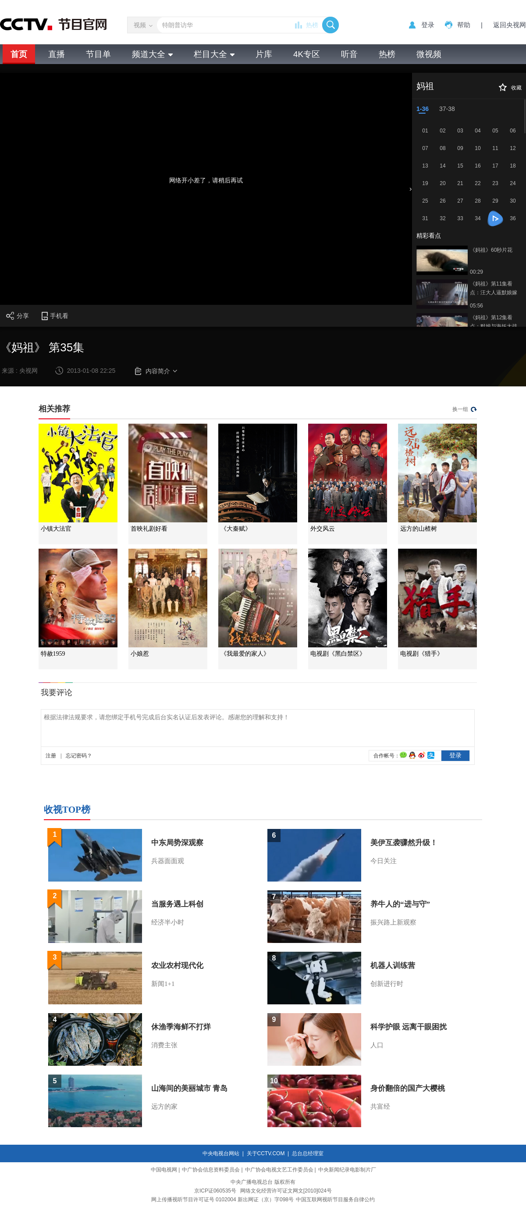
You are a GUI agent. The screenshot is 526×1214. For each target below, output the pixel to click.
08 (442, 148)
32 (442, 218)
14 (442, 166)
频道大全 (152, 54)
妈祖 (425, 86)
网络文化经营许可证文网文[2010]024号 (286, 1191)
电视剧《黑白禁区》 (338, 653)
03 (460, 131)
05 (495, 131)
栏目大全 (214, 54)
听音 (349, 54)
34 (477, 218)
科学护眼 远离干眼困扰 (408, 1027)
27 (460, 201)
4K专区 (306, 54)
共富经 (380, 1106)
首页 (19, 54)
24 (512, 183)
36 (512, 218)
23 (495, 183)
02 (442, 131)
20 (442, 183)
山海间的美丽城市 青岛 (189, 1088)
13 (425, 166)
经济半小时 (167, 922)
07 (425, 148)
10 (477, 148)
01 (425, 131)
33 (460, 218)
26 (442, 201)
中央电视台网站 (221, 1153)
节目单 (98, 54)
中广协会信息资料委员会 (211, 1170)
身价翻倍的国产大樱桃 (407, 1088)
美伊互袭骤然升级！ (403, 843)
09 (460, 148)
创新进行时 (386, 983)
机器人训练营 (392, 965)
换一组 (460, 409)
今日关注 (383, 860)
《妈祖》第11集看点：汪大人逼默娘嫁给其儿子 (493, 289)
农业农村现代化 (177, 965)
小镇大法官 (56, 528)
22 (477, 183)
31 (425, 218)
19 (425, 183)
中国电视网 (164, 1170)
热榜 (312, 25)
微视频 (428, 54)
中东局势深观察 (177, 843)
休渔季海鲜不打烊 (181, 1027)
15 (460, 166)
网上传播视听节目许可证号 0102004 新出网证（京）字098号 (222, 1199)
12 (512, 148)
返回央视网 (509, 25)
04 (477, 131)
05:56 (476, 306)
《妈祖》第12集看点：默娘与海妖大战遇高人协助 (493, 322)
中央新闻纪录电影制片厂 (347, 1170)
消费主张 (164, 1045)
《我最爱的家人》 (245, 653)
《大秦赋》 (235, 528)
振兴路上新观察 (393, 922)
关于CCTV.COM (266, 1153)
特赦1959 (53, 653)
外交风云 (322, 528)
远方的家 (164, 1106)
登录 (427, 25)
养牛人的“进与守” (400, 904)
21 (460, 183)
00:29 (476, 272)
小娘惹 (140, 653)
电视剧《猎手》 (421, 653)
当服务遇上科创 (177, 904)
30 (512, 201)
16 (477, 166)
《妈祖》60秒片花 (491, 250)
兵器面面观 (167, 860)
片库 (264, 54)
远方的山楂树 (418, 528)
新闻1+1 (162, 983)
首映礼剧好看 (149, 528)
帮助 (463, 25)
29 (495, 201)
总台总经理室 (307, 1153)
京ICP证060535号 (215, 1191)
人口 (377, 1045)
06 (512, 131)
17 (495, 166)
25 (425, 201)
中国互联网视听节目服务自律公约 (335, 1199)
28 (477, 201)
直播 (56, 54)
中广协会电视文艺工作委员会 (279, 1170)
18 (512, 166)
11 (495, 148)
